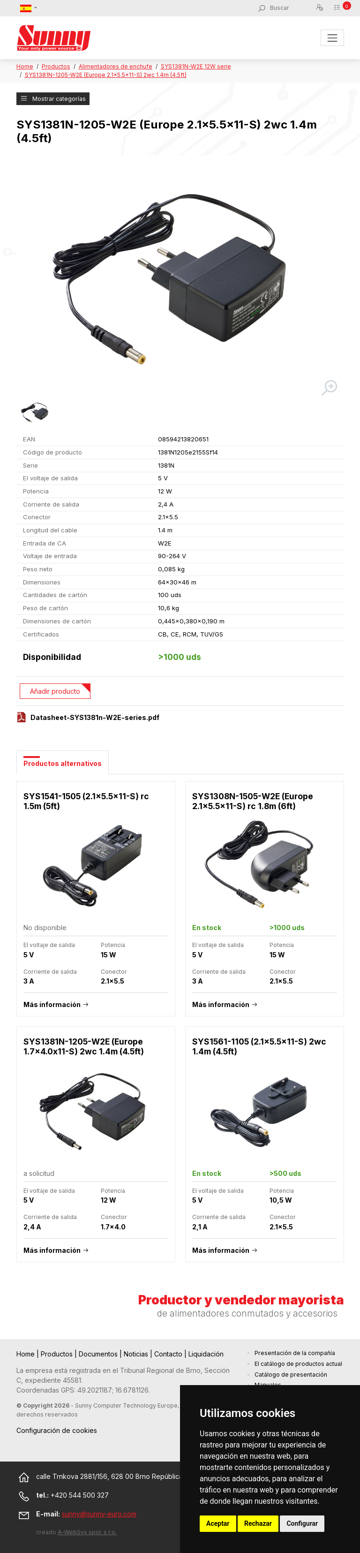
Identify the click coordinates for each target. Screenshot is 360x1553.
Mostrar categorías (53, 98)
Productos (56, 66)
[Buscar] (292, 8)
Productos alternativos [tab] (62, 763)
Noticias (137, 1354)
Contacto (169, 1354)
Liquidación (206, 1354)
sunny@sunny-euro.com (99, 1514)
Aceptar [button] (218, 1523)
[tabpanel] (180, 1026)
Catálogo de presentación (291, 1374)
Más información (52, 1004)
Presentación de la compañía (295, 1352)
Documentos (99, 1354)
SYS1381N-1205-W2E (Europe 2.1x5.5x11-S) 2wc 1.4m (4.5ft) (106, 74)
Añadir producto (55, 691)
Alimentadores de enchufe (115, 66)
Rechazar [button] (258, 1523)
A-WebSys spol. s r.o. (87, 1532)
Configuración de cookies (56, 1430)
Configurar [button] (302, 1523)
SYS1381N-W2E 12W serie (196, 66)
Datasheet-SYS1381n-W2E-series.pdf (94, 717)
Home (24, 66)
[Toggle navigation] (332, 38)
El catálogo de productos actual (298, 1363)
